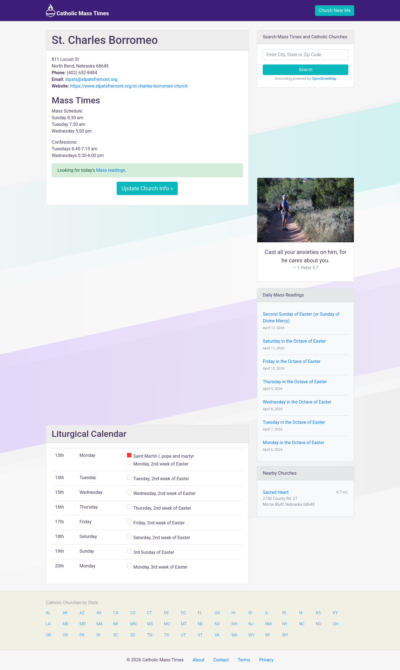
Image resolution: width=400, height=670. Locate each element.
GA (217, 613)
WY (285, 635)
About (198, 659)
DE (166, 613)
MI (115, 624)
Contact (221, 659)
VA (217, 635)
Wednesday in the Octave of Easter (297, 402)
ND (318, 624)
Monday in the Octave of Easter (293, 442)
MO (166, 624)
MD (82, 624)
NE (200, 624)
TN (149, 635)
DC (183, 613)
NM (268, 624)
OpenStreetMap (324, 78)
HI (233, 613)
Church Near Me (335, 10)
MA (99, 624)
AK (65, 613)
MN (133, 624)
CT (149, 613)
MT (183, 624)
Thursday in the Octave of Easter (295, 381)
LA (48, 624)
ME (65, 624)
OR (65, 635)
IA (300, 613)
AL (48, 613)
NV (217, 624)
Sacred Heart (276, 492)
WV (251, 635)
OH (335, 624)
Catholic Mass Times (77, 11)
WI (267, 635)
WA (234, 635)
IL (266, 613)
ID (250, 613)
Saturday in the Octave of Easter (294, 341)
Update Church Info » (147, 188)
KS (318, 613)
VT (200, 635)
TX (166, 635)
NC (301, 624)
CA (115, 613)
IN (284, 613)
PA (82, 635)
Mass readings (110, 170)
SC (115, 635)
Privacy (266, 659)
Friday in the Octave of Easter (291, 361)
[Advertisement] (147, 251)
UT (183, 635)
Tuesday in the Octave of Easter (294, 422)
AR (98, 613)
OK (48, 635)
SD (132, 635)
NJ (250, 624)
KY (335, 613)
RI (98, 635)
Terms (244, 659)
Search (305, 69)
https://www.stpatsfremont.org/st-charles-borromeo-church (129, 86)
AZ (82, 613)
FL (200, 613)
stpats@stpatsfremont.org (91, 79)
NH (234, 624)
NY (285, 624)
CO (133, 613)
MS (150, 624)
